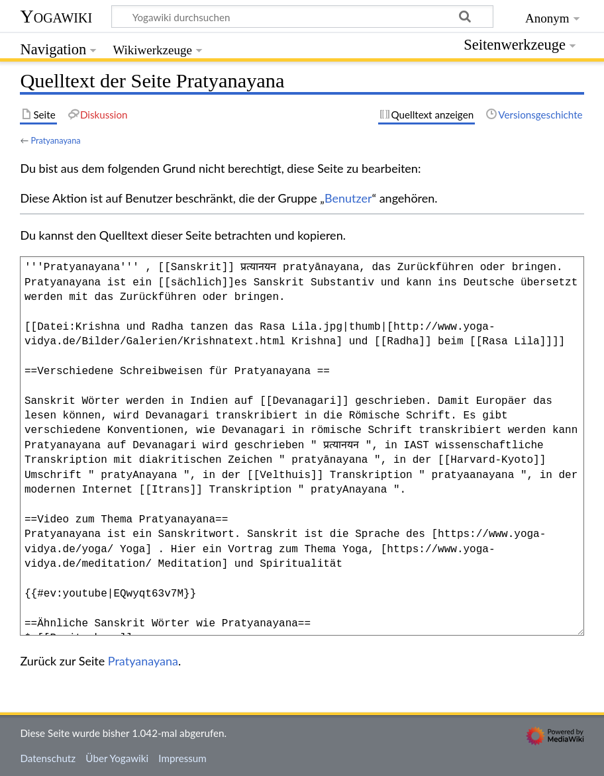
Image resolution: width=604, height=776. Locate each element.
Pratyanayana (55, 140)
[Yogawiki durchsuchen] (302, 16)
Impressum (182, 758)
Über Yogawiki (116, 758)
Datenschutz (48, 758)
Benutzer (348, 198)
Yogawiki (56, 16)
